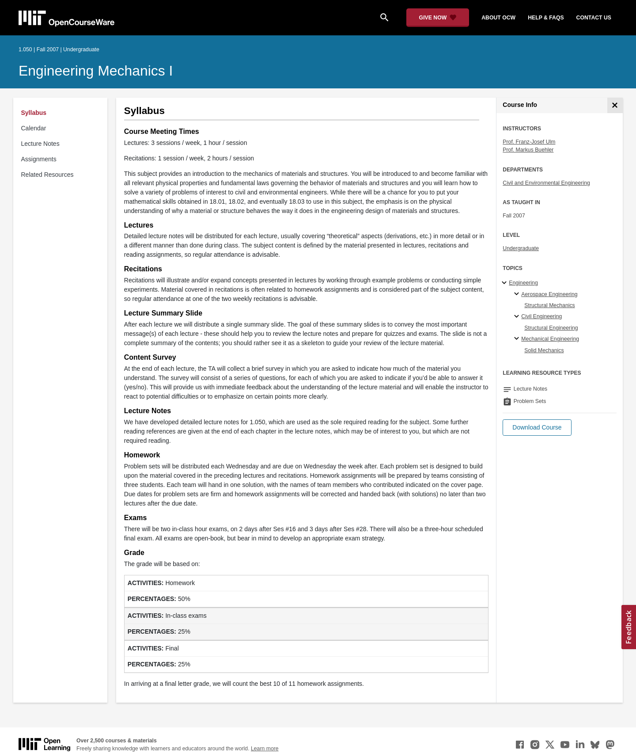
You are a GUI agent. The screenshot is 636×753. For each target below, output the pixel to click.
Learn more (265, 748)
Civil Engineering (541, 316)
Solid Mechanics (544, 350)
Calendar (33, 128)
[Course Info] (615, 105)
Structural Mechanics (549, 305)
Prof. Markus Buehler (528, 150)
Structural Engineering (551, 328)
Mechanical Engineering (550, 339)
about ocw (498, 18)
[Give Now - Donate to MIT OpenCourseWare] (437, 17)
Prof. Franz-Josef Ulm (529, 142)
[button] (537, 427)
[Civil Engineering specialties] (518, 317)
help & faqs (546, 18)
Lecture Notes (40, 143)
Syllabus (34, 112)
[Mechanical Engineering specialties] (518, 339)
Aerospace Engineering (549, 294)
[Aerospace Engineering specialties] (518, 294)
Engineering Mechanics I (96, 71)
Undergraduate (521, 248)
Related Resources (47, 174)
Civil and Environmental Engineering (546, 183)
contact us (593, 18)
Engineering (523, 283)
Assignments (39, 159)
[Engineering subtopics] (505, 283)
